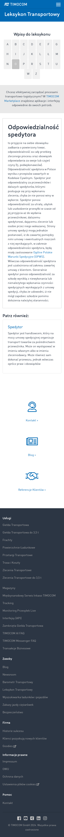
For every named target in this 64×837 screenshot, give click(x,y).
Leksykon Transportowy (18, 689)
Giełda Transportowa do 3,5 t (21, 532)
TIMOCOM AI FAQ (13, 633)
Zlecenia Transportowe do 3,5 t (22, 577)
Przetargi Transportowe (18, 555)
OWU (6, 769)
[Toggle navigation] (58, 4)
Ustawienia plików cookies (21, 784)
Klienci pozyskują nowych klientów (25, 738)
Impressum (10, 761)
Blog (5, 667)
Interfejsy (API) (12, 618)
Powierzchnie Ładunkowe (19, 547)
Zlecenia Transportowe (17, 570)
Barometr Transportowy (18, 682)
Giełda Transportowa (16, 525)
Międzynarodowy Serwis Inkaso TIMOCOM (29, 595)
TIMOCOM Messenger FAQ (19, 641)
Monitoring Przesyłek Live (19, 610)
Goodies (9, 746)
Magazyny (9, 588)
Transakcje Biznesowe (17, 648)
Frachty (7, 540)
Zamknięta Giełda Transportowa (23, 625)
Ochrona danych (13, 776)
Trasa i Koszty (11, 562)
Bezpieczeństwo (13, 712)
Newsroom (9, 674)
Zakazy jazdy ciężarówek (18, 704)
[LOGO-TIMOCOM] (15, 4)
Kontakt (8, 803)
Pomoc (7, 795)
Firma (6, 723)
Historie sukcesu (13, 731)
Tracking (8, 603)
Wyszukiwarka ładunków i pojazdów (25, 697)
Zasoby (7, 659)
